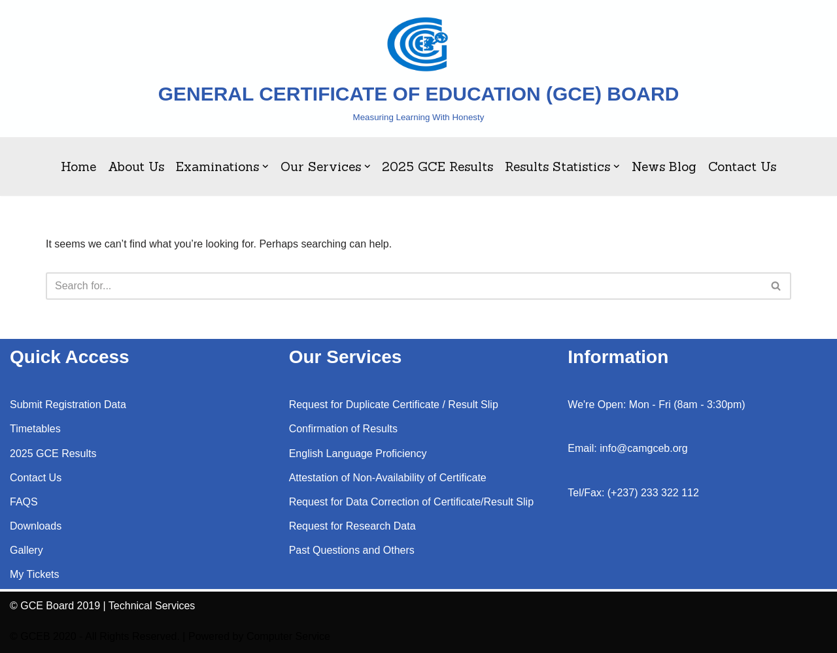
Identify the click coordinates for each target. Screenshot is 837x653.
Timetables (35, 428)
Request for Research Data (352, 526)
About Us (136, 166)
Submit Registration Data (68, 404)
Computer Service (288, 636)
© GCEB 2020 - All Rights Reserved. (95, 636)
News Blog (664, 166)
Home (78, 166)
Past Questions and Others (352, 550)
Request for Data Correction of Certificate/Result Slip (411, 501)
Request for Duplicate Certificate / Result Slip (393, 404)
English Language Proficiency (358, 453)
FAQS (24, 501)
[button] (265, 166)
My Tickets (35, 574)
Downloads (35, 526)
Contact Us (742, 166)
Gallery (26, 550)
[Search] (404, 286)
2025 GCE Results (437, 166)
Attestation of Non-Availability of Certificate (388, 477)
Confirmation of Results (343, 428)
